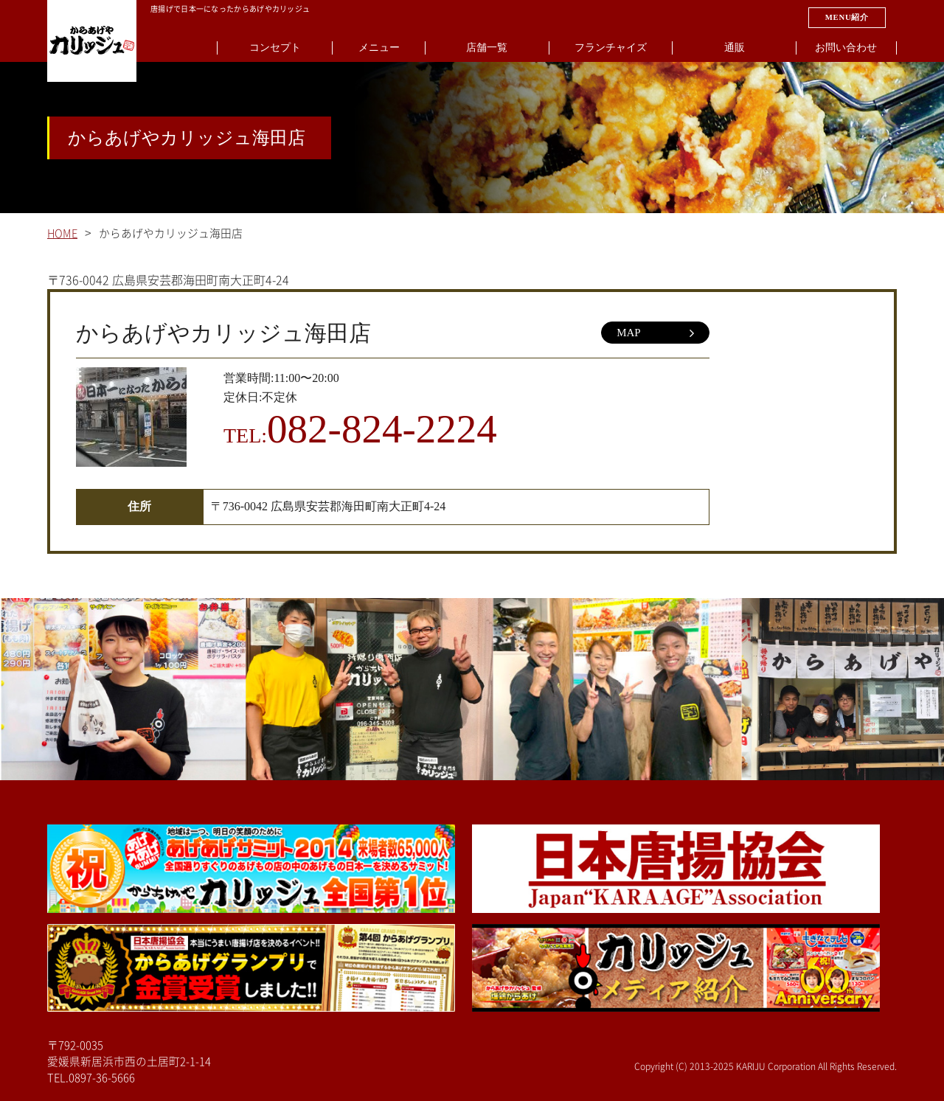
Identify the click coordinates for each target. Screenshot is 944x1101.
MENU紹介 (847, 17)
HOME (62, 233)
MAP (655, 333)
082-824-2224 (382, 428)
